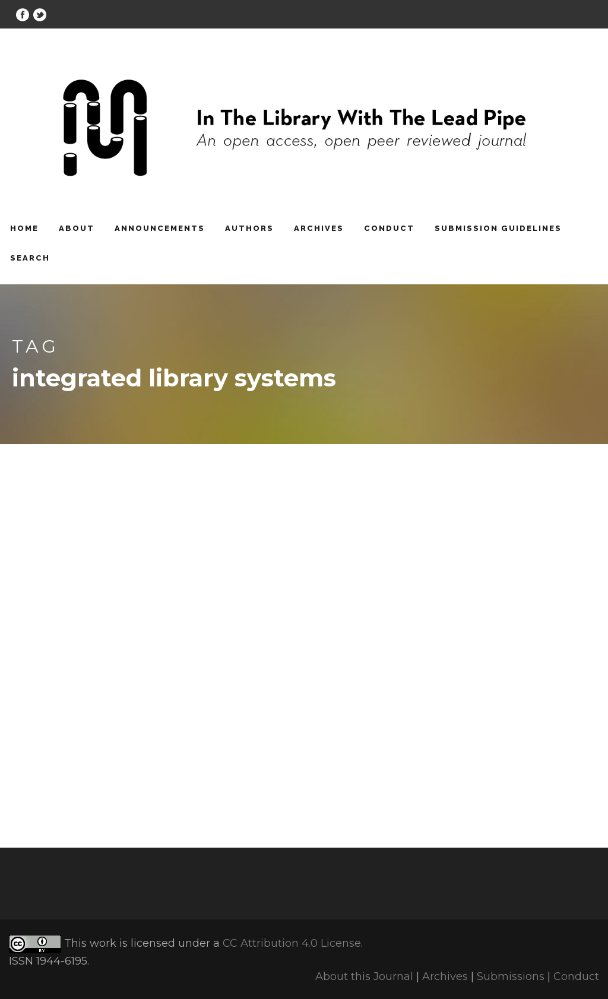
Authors (249, 228)
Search (30, 257)
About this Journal (364, 976)
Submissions (510, 976)
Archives (319, 228)
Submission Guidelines (498, 228)
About (76, 228)
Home (24, 228)
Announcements (160, 228)
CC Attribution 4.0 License (292, 943)
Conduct (389, 228)
